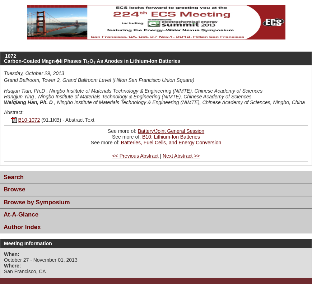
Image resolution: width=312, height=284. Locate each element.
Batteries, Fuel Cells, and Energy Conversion (171, 142)
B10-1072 (29, 120)
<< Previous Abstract (135, 156)
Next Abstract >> (181, 156)
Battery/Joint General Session (171, 131)
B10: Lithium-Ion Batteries (171, 137)
